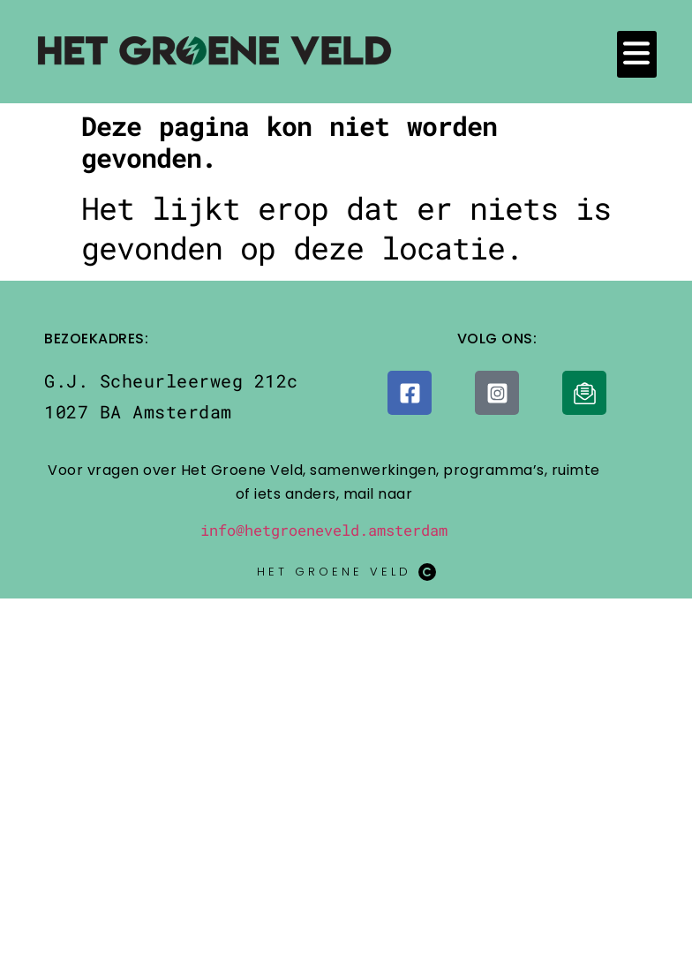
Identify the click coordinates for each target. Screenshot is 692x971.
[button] (637, 54)
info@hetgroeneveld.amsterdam (324, 530)
